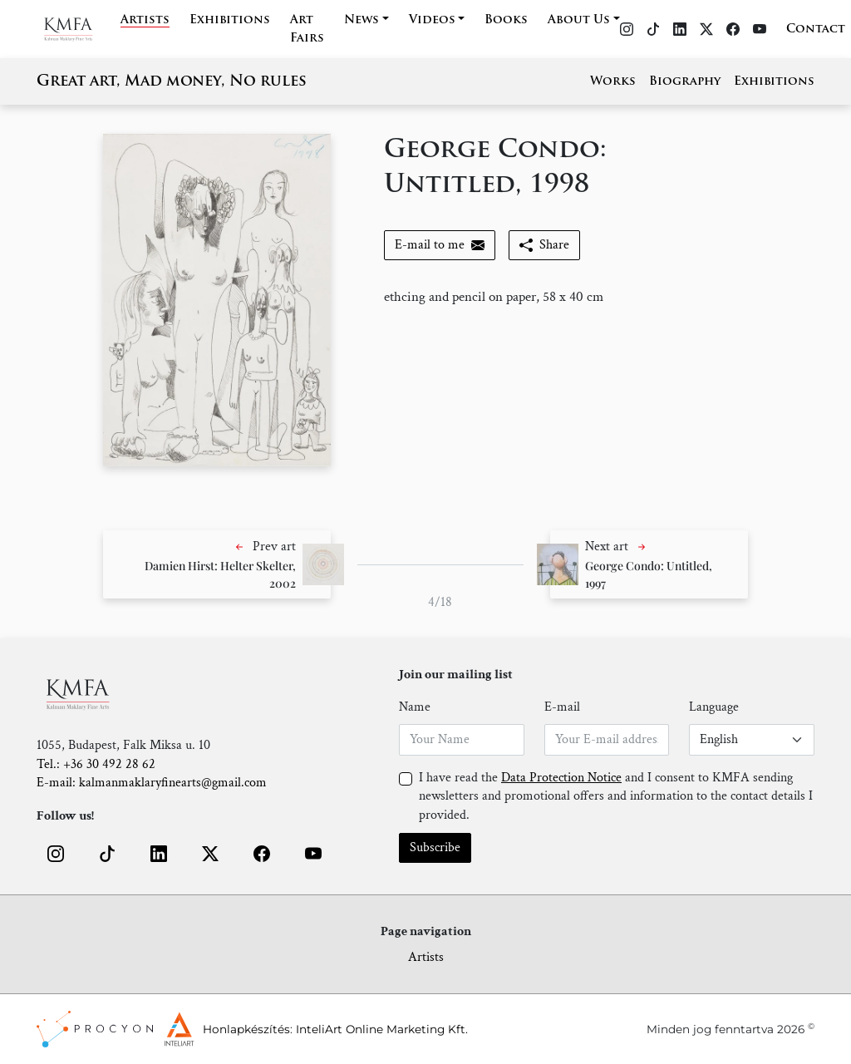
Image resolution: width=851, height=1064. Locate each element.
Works (613, 82)
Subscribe (435, 847)
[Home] (79, 29)
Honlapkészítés (246, 1029)
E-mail (562, 707)
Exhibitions (229, 20)
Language (714, 707)
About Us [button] (579, 20)
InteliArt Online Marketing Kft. (382, 1029)
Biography (685, 82)
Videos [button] (432, 20)
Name (414, 707)
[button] (217, 564)
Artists (145, 20)
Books (506, 20)
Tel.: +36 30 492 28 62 (96, 764)
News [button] (361, 20)
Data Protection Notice (561, 777)
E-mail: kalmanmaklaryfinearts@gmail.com (152, 782)
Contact (815, 29)
